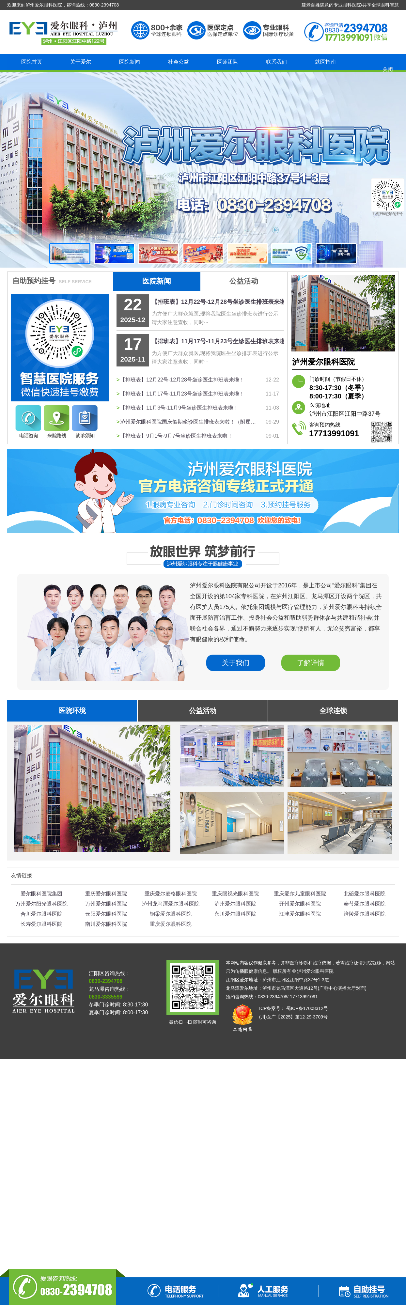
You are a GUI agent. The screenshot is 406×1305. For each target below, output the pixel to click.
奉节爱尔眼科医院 (364, 904)
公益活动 (243, 281)
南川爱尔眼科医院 (106, 924)
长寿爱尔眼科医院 (41, 924)
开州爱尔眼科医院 (300, 904)
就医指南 (325, 62)
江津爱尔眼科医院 (300, 914)
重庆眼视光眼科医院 (235, 893)
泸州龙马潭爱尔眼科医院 (170, 904)
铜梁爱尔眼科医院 (171, 914)
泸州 (203, 170)
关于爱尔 (80, 62)
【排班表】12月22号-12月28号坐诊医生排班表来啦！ (221, 302)
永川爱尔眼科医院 (235, 914)
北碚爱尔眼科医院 (364, 893)
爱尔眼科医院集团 (41, 893)
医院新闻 (129, 62)
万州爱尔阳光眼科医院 (41, 904)
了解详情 (310, 662)
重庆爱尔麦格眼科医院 (171, 893)
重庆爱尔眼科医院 (106, 893)
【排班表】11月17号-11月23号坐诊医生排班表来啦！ (221, 341)
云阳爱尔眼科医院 (106, 914)
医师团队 (227, 62)
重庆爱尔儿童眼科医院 (300, 893)
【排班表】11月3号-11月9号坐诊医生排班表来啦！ (179, 408)
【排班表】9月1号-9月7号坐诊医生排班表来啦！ (176, 436)
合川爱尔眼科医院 (41, 914)
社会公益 (178, 62)
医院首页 (31, 62)
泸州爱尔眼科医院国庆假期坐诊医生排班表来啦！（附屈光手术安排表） (189, 422)
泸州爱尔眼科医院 (235, 904)
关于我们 (235, 662)
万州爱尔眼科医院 (106, 904)
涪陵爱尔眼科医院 (364, 914)
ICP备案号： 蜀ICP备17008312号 (293, 1008)
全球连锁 (333, 710)
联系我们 (276, 62)
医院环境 (72, 710)
